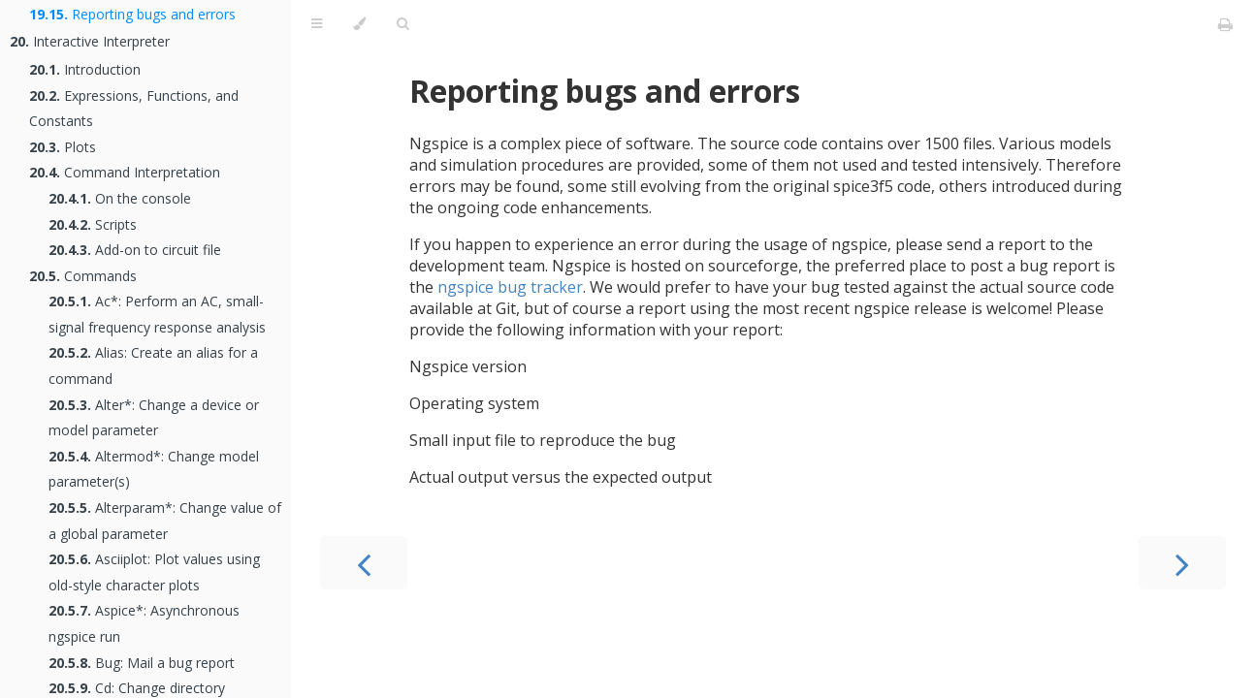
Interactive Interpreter (90, 41)
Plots (62, 147)
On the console (119, 198)
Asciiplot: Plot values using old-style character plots (154, 572)
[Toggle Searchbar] (402, 24)
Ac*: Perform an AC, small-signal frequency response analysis (157, 314)
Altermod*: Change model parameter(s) (153, 469)
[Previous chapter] (363, 562)
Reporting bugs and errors (132, 14)
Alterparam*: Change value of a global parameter (164, 520)
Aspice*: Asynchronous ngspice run (144, 623)
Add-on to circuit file (134, 249)
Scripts (92, 224)
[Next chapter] (1182, 562)
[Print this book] (1225, 24)
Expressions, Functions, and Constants (134, 108)
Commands (83, 276)
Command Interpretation (124, 172)
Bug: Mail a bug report (141, 662)
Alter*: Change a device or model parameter (153, 418)
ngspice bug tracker (510, 287)
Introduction (85, 69)
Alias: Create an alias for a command (153, 365)
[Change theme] (359, 24)
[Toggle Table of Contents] (317, 24)
